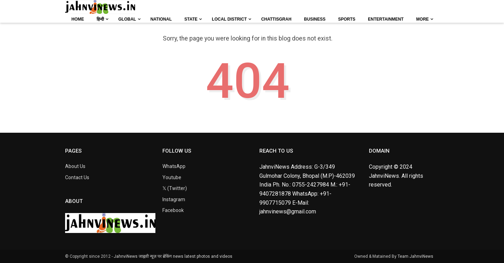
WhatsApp (174, 166)
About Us (75, 166)
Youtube (171, 177)
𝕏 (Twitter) (174, 188)
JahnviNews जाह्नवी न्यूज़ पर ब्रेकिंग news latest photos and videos (173, 256)
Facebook (173, 210)
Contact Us (77, 177)
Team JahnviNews (415, 256)
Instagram (173, 199)
